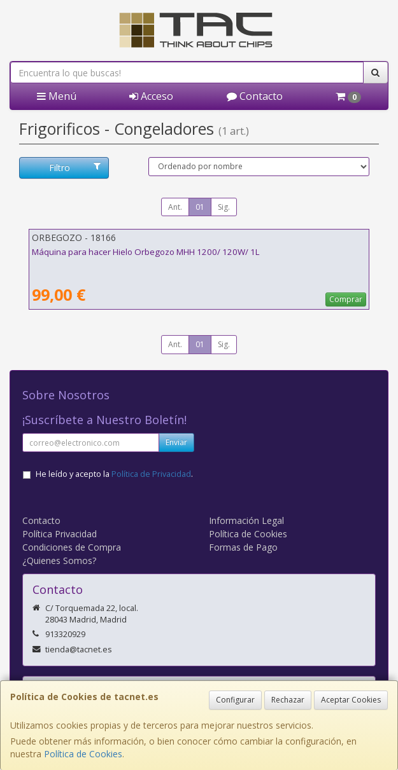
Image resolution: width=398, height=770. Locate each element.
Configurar (235, 699)
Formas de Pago (243, 547)
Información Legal (246, 520)
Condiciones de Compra (71, 547)
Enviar (176, 442)
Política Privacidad (59, 534)
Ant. (175, 207)
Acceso (151, 96)
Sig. (224, 207)
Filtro (75, 168)
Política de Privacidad (151, 474)
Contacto (255, 96)
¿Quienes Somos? (59, 560)
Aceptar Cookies (351, 699)
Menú (56, 96)
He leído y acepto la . (114, 474)
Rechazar (287, 699)
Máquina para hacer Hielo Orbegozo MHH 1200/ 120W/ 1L (146, 252)
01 (199, 207)
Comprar (345, 299)
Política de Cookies (83, 754)
